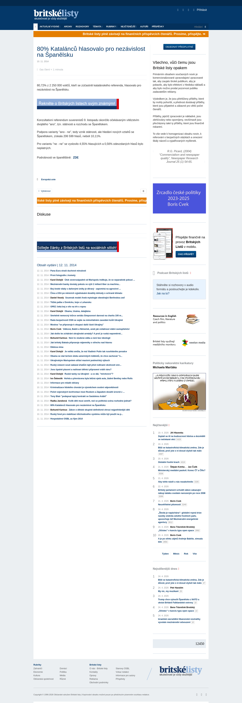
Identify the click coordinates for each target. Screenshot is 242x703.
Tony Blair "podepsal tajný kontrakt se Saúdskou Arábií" (78, 396)
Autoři (144, 26)
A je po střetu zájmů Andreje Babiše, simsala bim (180, 540)
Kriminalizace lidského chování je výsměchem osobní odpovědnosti (84, 387)
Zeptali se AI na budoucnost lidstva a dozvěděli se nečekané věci (181, 438)
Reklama (93, 679)
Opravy (92, 675)
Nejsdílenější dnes (165, 568)
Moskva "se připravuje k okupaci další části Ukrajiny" (77, 324)
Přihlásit (200, 9)
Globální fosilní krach (172, 462)
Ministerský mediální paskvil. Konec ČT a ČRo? (181, 472)
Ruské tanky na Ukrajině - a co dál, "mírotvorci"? (89, 374)
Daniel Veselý (57, 298)
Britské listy (57, 14)
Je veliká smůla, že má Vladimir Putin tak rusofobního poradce (96, 351)
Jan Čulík (192, 467)
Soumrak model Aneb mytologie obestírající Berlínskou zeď (95, 298)
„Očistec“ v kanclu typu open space (179, 530)
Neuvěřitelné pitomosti (172, 504)
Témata (98, 26)
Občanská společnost (43, 679)
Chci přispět (186, 254)
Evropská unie (48, 179)
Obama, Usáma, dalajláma (78, 311)
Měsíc (176, 553)
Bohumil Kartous (58, 338)
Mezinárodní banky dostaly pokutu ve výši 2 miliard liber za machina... (85, 284)
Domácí (63, 668)
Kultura (36, 675)
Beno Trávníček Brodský (182, 527)
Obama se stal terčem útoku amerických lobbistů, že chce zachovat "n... (86, 356)
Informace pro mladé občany (64, 383)
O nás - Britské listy (98, 668)
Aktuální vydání (50, 26)
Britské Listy (181, 671)
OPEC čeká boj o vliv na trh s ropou (68, 306)
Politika (63, 672)
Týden (165, 553)
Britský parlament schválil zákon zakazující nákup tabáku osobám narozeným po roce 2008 (181, 493)
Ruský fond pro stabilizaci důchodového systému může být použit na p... (86, 414)
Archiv (68, 26)
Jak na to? (163, 293)
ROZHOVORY (82, 26)
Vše (195, 553)
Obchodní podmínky (98, 682)
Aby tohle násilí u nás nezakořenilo (178, 481)
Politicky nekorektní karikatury (173, 365)
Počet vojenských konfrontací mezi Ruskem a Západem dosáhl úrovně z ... (87, 392)
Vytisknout (44, 191)
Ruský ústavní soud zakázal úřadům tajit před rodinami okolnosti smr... (85, 365)
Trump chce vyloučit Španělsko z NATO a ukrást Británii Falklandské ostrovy (178, 601)
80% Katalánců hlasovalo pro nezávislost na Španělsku (78, 405)
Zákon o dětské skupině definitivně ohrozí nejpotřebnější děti (99, 410)
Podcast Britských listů (171, 272)
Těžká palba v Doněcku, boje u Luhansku (70, 302)
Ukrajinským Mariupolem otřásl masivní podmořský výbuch (80, 360)
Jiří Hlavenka (176, 433)
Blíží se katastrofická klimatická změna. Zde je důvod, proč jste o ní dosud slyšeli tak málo (181, 451)
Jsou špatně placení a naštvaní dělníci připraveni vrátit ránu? (81, 369)
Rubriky (111, 26)
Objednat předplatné (179, 47)
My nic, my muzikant (170, 591)
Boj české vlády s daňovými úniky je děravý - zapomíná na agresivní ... (85, 289)
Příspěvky (158, 26)
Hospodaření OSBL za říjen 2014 (66, 419)
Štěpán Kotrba (177, 467)
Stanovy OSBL (123, 668)
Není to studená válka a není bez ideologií (89, 338)
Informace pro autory (125, 675)
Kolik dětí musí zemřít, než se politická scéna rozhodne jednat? (100, 401)
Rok (186, 553)
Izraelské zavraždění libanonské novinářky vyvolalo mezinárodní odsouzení (179, 621)
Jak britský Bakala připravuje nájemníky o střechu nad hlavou (81, 342)
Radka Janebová (58, 401)
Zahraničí (37, 668)
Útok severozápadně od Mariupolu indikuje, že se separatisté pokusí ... (100, 280)
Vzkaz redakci (122, 672)
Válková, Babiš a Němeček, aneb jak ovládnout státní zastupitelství (96, 329)
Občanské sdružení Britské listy (67, 695)
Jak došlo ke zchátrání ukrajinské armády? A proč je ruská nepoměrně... (86, 333)
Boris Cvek (55, 329)
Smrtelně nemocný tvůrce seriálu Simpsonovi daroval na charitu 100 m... (86, 315)
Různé (63, 679)
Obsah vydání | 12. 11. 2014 (57, 265)
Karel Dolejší (56, 280)
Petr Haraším (176, 588)
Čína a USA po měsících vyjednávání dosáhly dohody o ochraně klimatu (86, 293)
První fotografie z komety (62, 275)
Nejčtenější (129, 26)
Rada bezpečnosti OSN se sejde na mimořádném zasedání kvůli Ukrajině (86, 320)
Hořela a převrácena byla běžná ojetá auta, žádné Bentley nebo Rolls (98, 378)
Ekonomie (38, 672)
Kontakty (93, 672)
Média (62, 675)
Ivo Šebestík (56, 378)
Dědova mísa (56, 347)
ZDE (76, 157)
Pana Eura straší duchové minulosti (68, 271)
